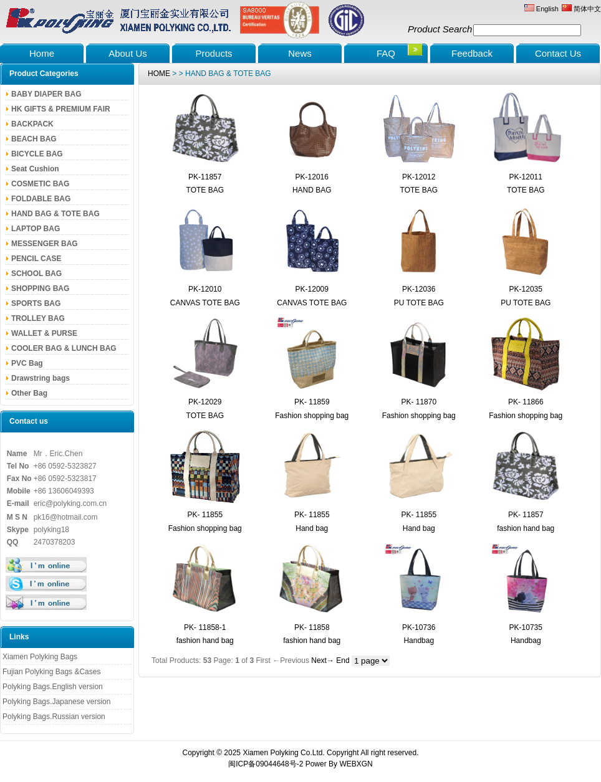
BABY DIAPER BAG (46, 94)
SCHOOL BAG (36, 273)
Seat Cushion (35, 169)
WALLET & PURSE (44, 333)
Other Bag (29, 393)
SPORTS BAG (35, 303)
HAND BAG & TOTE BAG (55, 213)
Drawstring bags (40, 378)
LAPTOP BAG (35, 228)
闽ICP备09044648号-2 (265, 764)
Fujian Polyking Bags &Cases (51, 671)
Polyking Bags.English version (52, 686)
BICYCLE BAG (37, 154)
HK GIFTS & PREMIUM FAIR (60, 109)
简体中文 (581, 8)
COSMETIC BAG (40, 183)
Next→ (322, 660)
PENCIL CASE (36, 258)
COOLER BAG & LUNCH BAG (64, 348)
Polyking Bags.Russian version (53, 716)
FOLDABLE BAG (40, 198)
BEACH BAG (34, 139)
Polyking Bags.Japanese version (56, 701)
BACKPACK (32, 124)
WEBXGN (355, 764)
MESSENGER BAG (44, 243)
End (342, 660)
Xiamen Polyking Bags (39, 656)
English (541, 8)
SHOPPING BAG (40, 288)
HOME (159, 73)
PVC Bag (27, 363)
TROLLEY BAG (38, 318)
